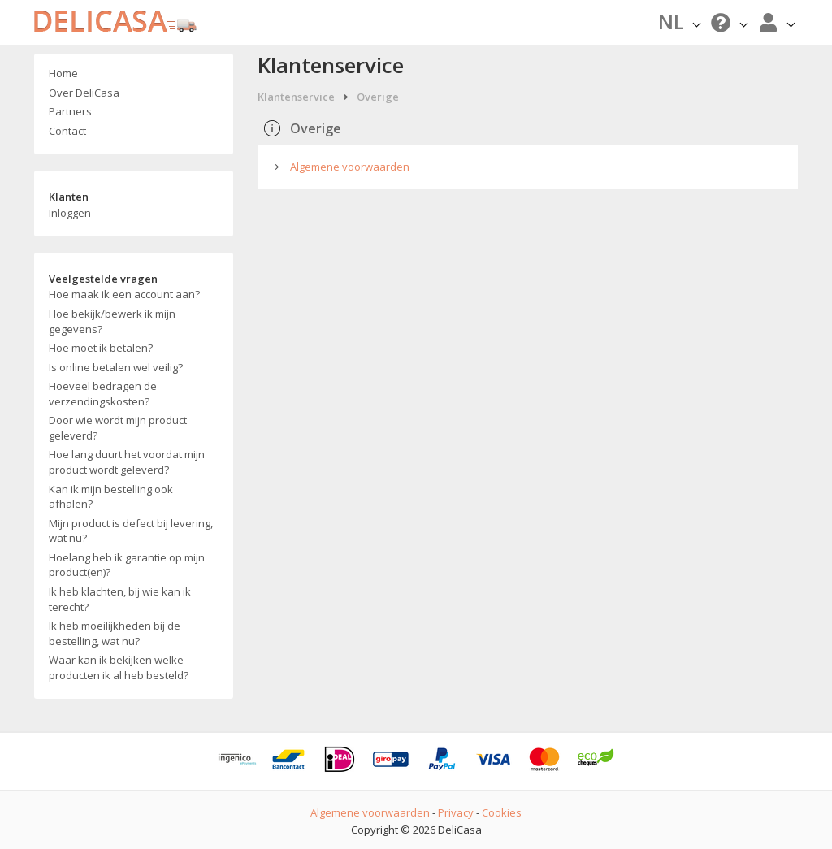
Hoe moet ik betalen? (101, 347)
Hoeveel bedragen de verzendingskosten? (103, 394)
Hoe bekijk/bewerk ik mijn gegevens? (112, 321)
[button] (727, 22)
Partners (70, 111)
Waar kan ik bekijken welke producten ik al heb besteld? (118, 667)
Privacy (456, 812)
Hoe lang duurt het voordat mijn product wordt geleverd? (127, 462)
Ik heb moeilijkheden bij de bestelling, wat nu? (114, 633)
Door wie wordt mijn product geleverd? (118, 428)
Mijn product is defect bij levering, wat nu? (131, 531)
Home (63, 73)
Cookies (502, 812)
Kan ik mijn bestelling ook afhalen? (111, 497)
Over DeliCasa (84, 92)
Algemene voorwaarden (350, 166)
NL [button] (679, 21)
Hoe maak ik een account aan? (124, 294)
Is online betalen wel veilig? (116, 367)
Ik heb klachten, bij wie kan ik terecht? (120, 599)
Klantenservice (296, 96)
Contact (67, 130)
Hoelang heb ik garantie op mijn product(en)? (127, 565)
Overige (378, 96)
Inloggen (70, 213)
